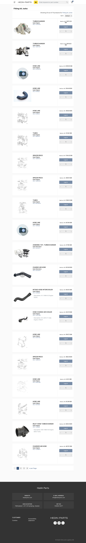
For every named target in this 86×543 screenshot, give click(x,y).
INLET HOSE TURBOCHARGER (43, 424)
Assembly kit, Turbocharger (44, 245)
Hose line (36, 66)
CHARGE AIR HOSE (39, 267)
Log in (66, 27)
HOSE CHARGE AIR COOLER (42, 312)
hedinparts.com (27, 497)
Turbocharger (39, 21)
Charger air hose (40, 446)
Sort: (62, 16)
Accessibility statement (32, 519)
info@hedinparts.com (58, 497)
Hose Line (36, 401)
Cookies (14, 520)
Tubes (35, 133)
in (63, 523)
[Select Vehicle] (36, 2)
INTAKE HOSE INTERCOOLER (43, 290)
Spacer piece (38, 155)
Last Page (33, 468)
